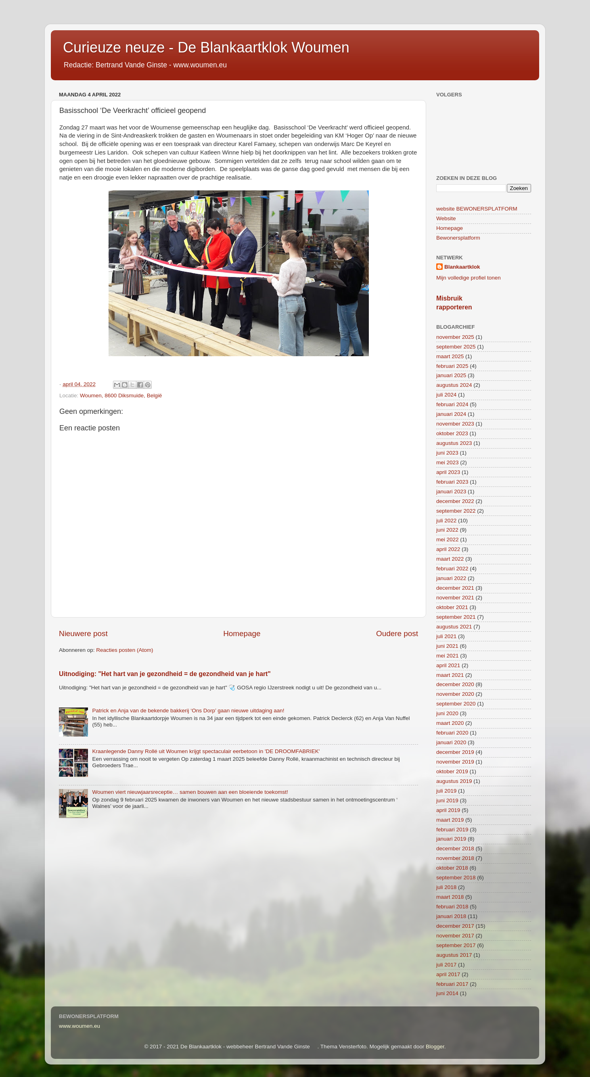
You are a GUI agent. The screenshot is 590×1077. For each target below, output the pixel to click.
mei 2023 (447, 462)
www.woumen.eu (79, 1026)
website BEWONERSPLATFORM (476, 209)
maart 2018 (450, 897)
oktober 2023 (452, 433)
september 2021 (456, 617)
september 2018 (456, 878)
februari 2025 (452, 366)
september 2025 (456, 347)
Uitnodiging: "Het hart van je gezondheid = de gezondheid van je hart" (165, 673)
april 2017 (448, 974)
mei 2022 (447, 539)
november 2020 (455, 694)
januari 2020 (451, 742)
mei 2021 (447, 656)
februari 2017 (452, 984)
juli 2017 (446, 965)
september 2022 (456, 511)
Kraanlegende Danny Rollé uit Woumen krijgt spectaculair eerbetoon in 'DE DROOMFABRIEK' (206, 751)
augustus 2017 (454, 955)
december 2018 (455, 848)
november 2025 (455, 337)
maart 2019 (450, 820)
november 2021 (455, 598)
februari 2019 (452, 830)
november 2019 (455, 762)
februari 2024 (452, 404)
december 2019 (455, 752)
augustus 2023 (454, 443)
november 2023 (455, 424)
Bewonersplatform (458, 238)
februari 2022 (452, 569)
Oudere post (397, 633)
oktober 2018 (452, 868)
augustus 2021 (454, 627)
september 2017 (456, 945)
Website (446, 218)
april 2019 (448, 810)
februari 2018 (452, 907)
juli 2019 (446, 791)
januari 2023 (451, 491)
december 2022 (455, 501)
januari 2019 (451, 839)
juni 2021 (447, 646)
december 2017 (455, 926)
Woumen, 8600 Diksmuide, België (121, 395)
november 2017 (455, 936)
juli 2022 (446, 521)
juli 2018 (446, 887)
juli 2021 (446, 636)
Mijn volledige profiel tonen (468, 278)
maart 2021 (450, 675)
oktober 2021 (452, 607)
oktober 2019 (452, 771)
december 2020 (455, 684)
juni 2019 (447, 800)
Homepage (241, 633)
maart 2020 (450, 723)
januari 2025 (451, 375)
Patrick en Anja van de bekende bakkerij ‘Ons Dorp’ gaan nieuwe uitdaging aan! (188, 711)
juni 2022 (447, 530)
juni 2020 (447, 713)
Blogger (435, 1047)
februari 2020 (452, 733)
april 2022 (448, 549)
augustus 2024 (454, 385)
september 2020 (456, 704)
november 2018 (455, 858)
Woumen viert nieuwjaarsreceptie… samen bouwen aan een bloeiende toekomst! (190, 792)
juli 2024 (446, 395)
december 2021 (455, 588)
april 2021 (448, 665)
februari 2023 (452, 482)
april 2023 (448, 472)
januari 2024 (451, 414)
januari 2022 (451, 578)
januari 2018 (451, 916)
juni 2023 (447, 453)
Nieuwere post (83, 633)
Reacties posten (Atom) (124, 650)
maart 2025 (450, 356)
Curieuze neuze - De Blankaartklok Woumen (206, 47)
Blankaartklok (462, 267)
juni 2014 (447, 993)
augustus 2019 (454, 781)
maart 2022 (450, 559)
